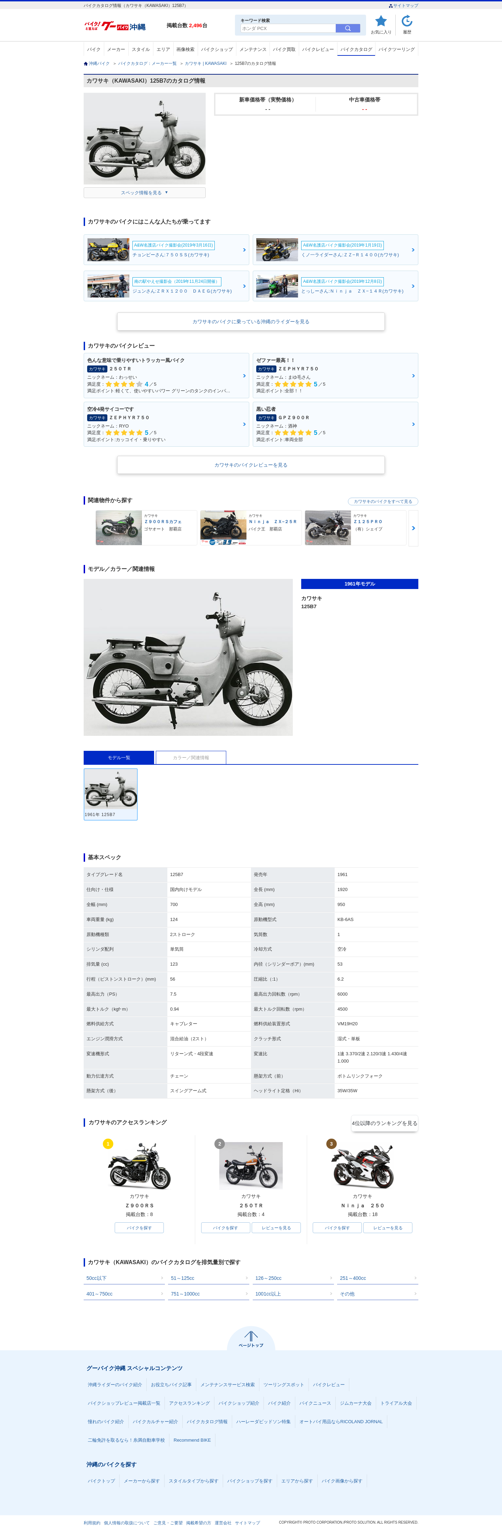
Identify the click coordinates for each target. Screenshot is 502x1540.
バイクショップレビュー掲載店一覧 (124, 1404)
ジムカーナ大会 (356, 1404)
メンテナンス (253, 49)
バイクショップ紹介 (239, 1404)
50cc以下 (96, 1279)
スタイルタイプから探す (194, 1482)
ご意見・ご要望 (168, 1524)
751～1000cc (185, 1295)
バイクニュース (315, 1404)
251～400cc (353, 1279)
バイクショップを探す (250, 1482)
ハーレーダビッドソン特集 (263, 1422)
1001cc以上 (268, 1295)
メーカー (116, 49)
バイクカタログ (356, 49)
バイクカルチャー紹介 (155, 1422)
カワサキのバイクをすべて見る (383, 501)
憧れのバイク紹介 (106, 1422)
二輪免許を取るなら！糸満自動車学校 (126, 1441)
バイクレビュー (318, 49)
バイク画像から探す (342, 1482)
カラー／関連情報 (191, 757)
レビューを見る (276, 1228)
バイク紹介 (279, 1404)
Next (413, 528)
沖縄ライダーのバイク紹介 (115, 1385)
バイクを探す (139, 1228)
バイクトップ (101, 1482)
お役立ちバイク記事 (171, 1385)
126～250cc (269, 1279)
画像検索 (185, 49)
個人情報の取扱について (127, 1524)
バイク (94, 49)
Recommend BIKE (192, 1441)
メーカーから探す (142, 1482)
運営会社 (223, 1524)
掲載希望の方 (198, 1524)
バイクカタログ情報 (207, 1422)
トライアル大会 (396, 1404)
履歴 (407, 32)
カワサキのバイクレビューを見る (251, 465)
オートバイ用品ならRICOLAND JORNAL (341, 1422)
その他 (347, 1295)
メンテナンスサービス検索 (227, 1385)
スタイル (141, 49)
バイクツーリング (397, 49)
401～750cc (99, 1295)
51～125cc (182, 1279)
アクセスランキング (189, 1404)
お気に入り (381, 32)
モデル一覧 (119, 757)
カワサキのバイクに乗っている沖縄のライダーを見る (251, 321)
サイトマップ (403, 5)
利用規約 (92, 1524)
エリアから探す (297, 1482)
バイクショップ (217, 49)
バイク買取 (284, 49)
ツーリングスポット (284, 1385)
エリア (163, 49)
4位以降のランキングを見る (386, 1122)
